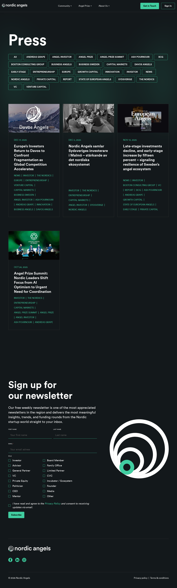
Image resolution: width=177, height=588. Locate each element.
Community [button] (64, 6)
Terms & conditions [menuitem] (159, 578)
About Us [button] (103, 6)
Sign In (168, 6)
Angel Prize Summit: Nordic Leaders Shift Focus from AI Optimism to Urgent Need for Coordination (32, 283)
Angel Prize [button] (84, 6)
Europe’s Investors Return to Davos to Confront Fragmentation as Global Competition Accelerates (30, 157)
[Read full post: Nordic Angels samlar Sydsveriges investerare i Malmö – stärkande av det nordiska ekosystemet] (88, 118)
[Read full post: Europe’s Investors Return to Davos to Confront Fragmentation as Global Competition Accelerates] (33, 118)
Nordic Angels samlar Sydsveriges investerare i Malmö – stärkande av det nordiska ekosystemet (88, 155)
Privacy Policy (52, 503)
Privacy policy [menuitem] (140, 578)
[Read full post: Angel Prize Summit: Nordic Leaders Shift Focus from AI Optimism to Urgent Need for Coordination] (33, 245)
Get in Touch (149, 6)
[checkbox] (52, 478)
